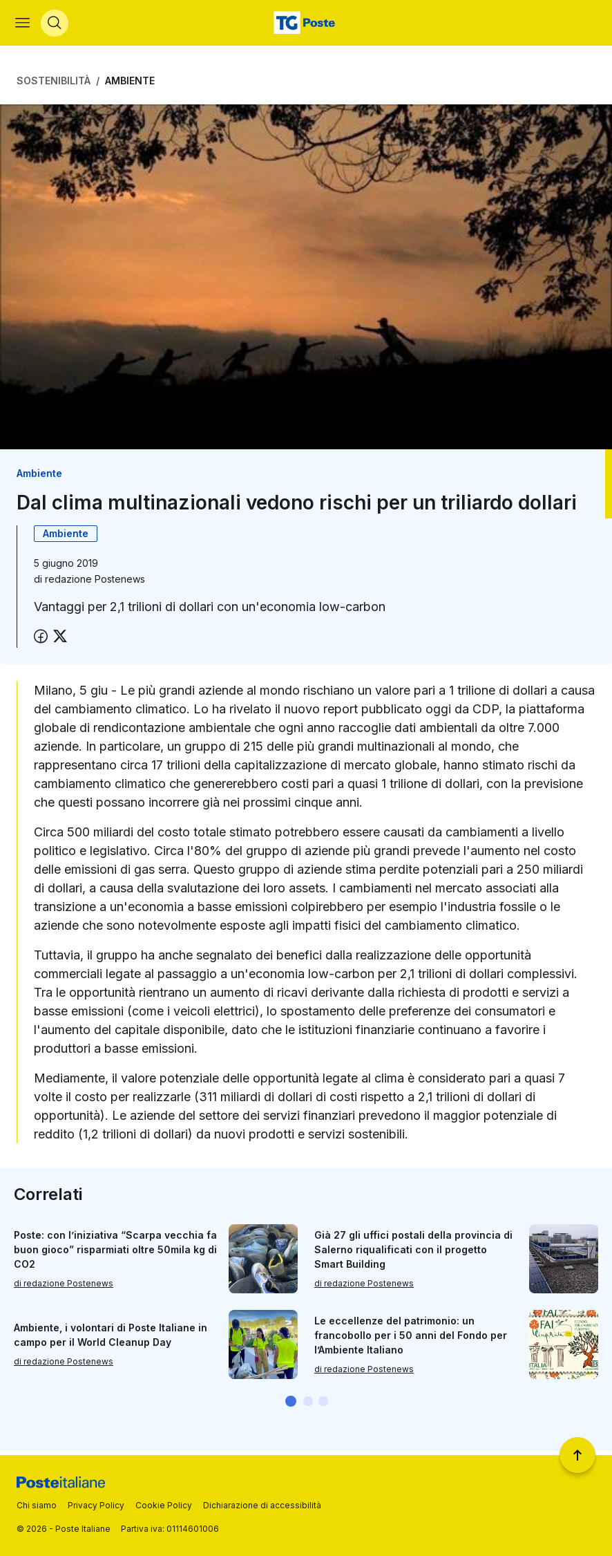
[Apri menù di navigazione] (24, 25)
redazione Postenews (95, 583)
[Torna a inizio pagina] (577, 1455)
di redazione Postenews (63, 1287)
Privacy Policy (96, 1505)
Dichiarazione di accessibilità (262, 1505)
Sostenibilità (53, 85)
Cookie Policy (163, 1505)
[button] (290, 1405)
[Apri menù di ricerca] (56, 25)
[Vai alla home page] (306, 25)
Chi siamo (37, 1505)
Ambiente (130, 85)
